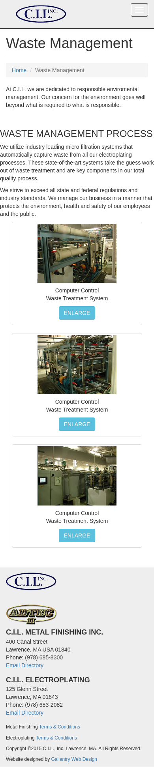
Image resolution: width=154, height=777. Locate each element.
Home (19, 70)
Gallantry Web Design (74, 759)
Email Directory (24, 665)
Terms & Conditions (59, 727)
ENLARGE (77, 313)
